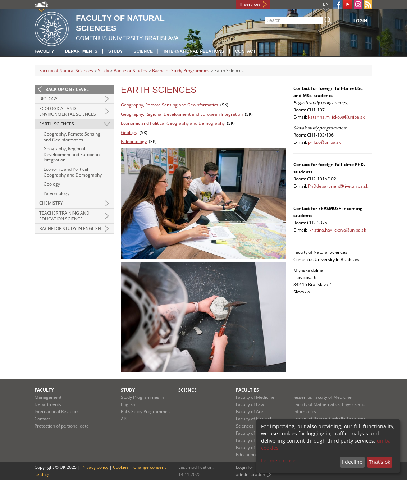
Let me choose (278, 460)
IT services (250, 4)
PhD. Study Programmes (145, 411)
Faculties (247, 390)
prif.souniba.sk (324, 142)
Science (143, 51)
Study (115, 51)
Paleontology (56, 193)
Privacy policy (94, 467)
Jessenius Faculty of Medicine (322, 397)
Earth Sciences (56, 124)
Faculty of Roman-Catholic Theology (329, 419)
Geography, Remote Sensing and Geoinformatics (72, 137)
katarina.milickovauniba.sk (336, 117)
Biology (48, 99)
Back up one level (67, 89)
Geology (52, 184)
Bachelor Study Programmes (181, 71)
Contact (245, 51)
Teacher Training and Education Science (64, 216)
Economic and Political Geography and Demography (73, 172)
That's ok (379, 461)
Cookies (121, 467)
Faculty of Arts (250, 411)
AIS (124, 419)
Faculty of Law (250, 404)
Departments (81, 51)
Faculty (44, 51)
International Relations (194, 51)
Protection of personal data (62, 426)
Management (48, 397)
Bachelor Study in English (70, 228)
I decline (352, 461)
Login (360, 20)
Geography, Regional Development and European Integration (72, 154)
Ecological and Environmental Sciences (67, 111)
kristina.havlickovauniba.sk (337, 230)
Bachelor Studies (130, 71)
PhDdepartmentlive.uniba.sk (338, 186)
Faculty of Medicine (255, 397)
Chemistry (51, 203)
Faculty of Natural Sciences (66, 71)
